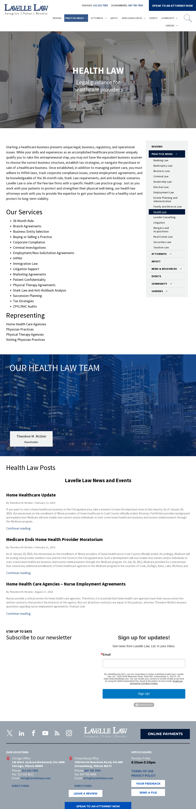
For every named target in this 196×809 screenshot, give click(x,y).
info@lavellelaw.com (36, 778)
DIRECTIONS (20, 786)
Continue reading (18, 528)
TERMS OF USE (142, 771)
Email (107, 654)
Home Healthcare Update (31, 495)
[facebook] (33, 734)
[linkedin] (21, 734)
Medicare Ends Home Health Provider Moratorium (54, 539)
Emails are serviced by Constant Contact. (156, 682)
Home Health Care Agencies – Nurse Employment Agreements (66, 584)
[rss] (57, 734)
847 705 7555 (135, 5)
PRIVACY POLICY (143, 775)
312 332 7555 (100, 5)
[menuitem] (57, 18)
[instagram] (68, 734)
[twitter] (9, 734)
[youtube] (45, 734)
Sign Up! (144, 693)
